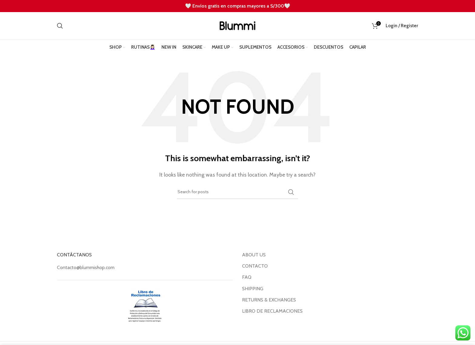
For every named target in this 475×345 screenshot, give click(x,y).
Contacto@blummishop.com (86, 267)
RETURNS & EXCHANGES (269, 300)
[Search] (60, 26)
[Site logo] (237, 25)
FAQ (246, 277)
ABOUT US (254, 255)
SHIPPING (252, 288)
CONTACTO (255, 266)
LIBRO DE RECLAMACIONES (272, 311)
